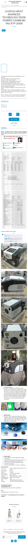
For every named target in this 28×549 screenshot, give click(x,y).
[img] (9, 513)
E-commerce (7, 5)
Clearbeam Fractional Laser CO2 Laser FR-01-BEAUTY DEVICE (18, 521)
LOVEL (5, 105)
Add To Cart (14, 119)
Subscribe (21, 537)
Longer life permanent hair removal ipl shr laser (9, 521)
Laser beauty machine (15, 5)
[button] (1, 2)
